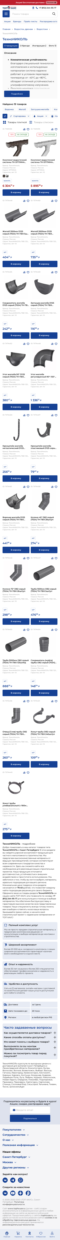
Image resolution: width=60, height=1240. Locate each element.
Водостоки (42, 29)
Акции (7, 21)
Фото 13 (52, 45)
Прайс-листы (30, 21)
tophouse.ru (47, 1215)
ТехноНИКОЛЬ (10, 33)
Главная (6, 29)
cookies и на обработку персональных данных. (30, 1218)
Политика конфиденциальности (14, 1203)
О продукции (10, 45)
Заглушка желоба (40, 109)
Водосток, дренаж (23, 29)
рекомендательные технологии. (19, 1224)
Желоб (22, 109)
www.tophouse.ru (16, 1208)
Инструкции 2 (39, 45)
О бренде (25, 45)
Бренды (17, 21)
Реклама (51, 3)
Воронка (9, 109)
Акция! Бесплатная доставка (30, 2)
